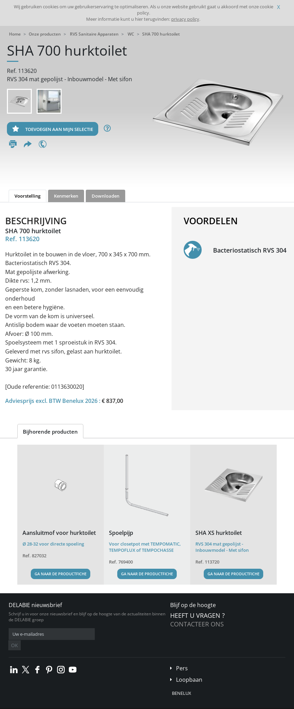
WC (131, 34)
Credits (149, 703)
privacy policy (185, 19)
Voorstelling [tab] (27, 196)
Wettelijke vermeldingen (115, 703)
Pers (182, 658)
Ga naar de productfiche (60, 573)
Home (15, 34)
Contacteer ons (197, 624)
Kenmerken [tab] (66, 196)
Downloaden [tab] (105, 196)
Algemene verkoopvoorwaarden (59, 703)
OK (118, 634)
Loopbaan (189, 669)
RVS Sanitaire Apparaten (94, 34)
